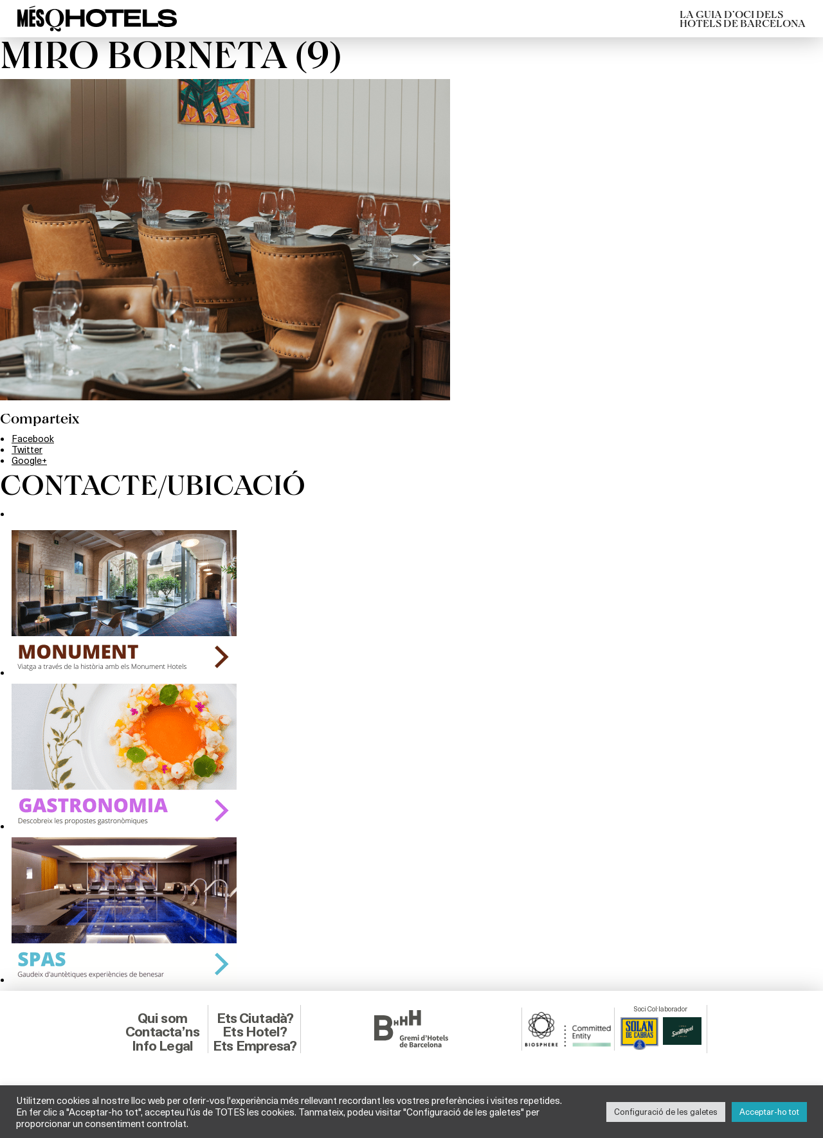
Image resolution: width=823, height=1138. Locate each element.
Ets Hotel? (254, 1031)
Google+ (29, 460)
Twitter (27, 449)
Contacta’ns (162, 1031)
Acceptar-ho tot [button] (769, 1111)
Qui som (162, 1018)
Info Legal (162, 1045)
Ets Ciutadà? (255, 1018)
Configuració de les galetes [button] (666, 1111)
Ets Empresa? (254, 1045)
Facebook (33, 438)
